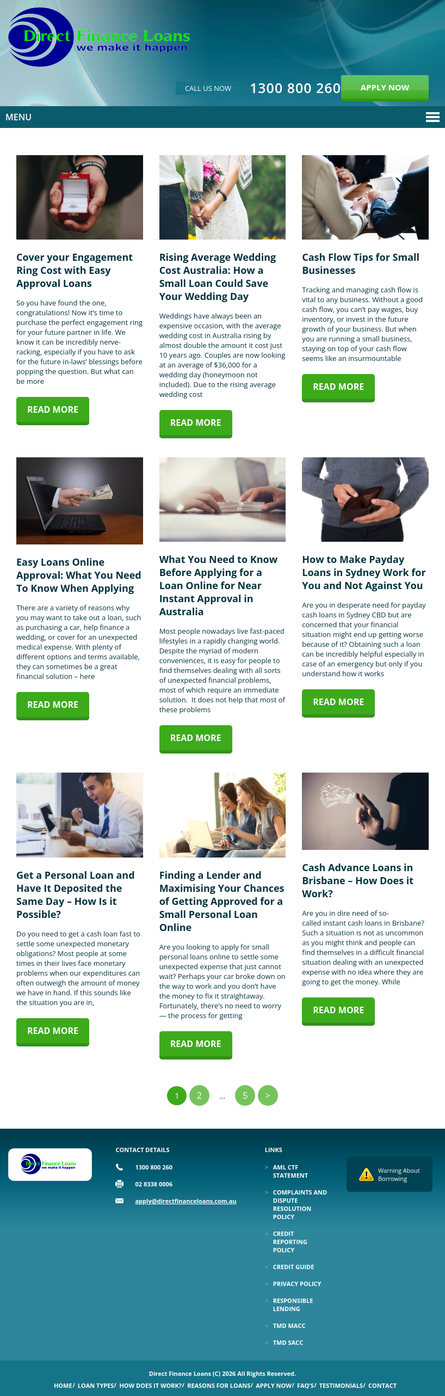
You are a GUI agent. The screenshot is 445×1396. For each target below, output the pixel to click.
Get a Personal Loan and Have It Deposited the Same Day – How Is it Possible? (75, 894)
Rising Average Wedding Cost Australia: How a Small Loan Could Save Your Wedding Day (217, 276)
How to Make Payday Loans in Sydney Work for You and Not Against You (363, 572)
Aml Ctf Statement (290, 1171)
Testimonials (341, 1385)
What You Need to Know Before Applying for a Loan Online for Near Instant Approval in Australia (218, 585)
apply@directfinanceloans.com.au (185, 1201)
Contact (382, 1385)
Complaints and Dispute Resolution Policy (300, 1204)
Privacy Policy (297, 1283)
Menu (18, 117)
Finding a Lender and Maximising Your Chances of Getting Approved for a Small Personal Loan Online (222, 901)
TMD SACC (288, 1342)
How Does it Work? (150, 1385)
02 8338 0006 (153, 1184)
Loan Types (96, 1385)
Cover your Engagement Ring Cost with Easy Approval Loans (74, 270)
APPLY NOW (385, 87)
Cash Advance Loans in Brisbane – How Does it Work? (357, 880)
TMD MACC (289, 1325)
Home (63, 1385)
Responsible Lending (293, 1304)
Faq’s (305, 1385)
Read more (52, 409)
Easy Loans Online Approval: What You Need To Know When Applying (78, 575)
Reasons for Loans (218, 1385)
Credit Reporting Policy (290, 1241)
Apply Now (274, 1385)
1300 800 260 (295, 87)
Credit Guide (293, 1267)
